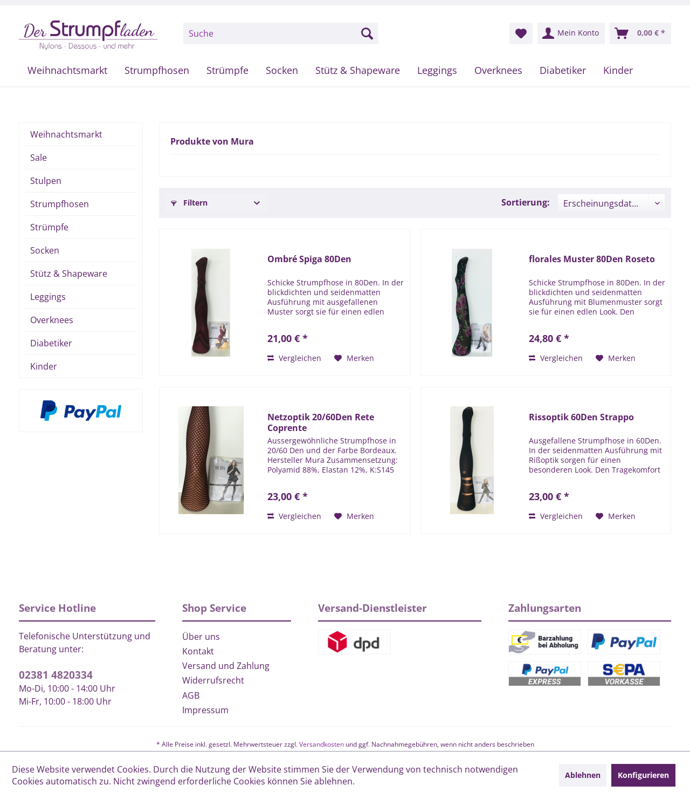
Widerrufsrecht (213, 680)
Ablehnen (583, 775)
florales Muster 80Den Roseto (592, 259)
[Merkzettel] (521, 33)
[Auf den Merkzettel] (354, 358)
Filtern (189, 202)
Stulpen (45, 181)
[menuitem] (280, 33)
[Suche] (280, 33)
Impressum (205, 710)
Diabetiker (51, 343)
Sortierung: (525, 202)
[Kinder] (618, 70)
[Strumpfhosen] (157, 70)
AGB (190, 695)
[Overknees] (498, 70)
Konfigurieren (643, 775)
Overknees (51, 320)
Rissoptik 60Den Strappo (581, 417)
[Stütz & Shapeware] (358, 70)
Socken (44, 250)
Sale (38, 157)
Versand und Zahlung (226, 666)
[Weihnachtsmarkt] (67, 70)
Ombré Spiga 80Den (309, 259)
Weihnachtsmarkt (66, 134)
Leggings (48, 297)
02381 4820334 (56, 675)
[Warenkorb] (640, 33)
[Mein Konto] (571, 33)
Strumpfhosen (59, 204)
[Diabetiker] (563, 70)
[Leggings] (437, 70)
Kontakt (198, 651)
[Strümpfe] (227, 70)
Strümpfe (49, 227)
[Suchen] (367, 33)
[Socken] (282, 70)
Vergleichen (294, 358)
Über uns (201, 637)
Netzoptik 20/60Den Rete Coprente (320, 422)
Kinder (43, 366)
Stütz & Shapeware (68, 273)
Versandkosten (321, 744)
